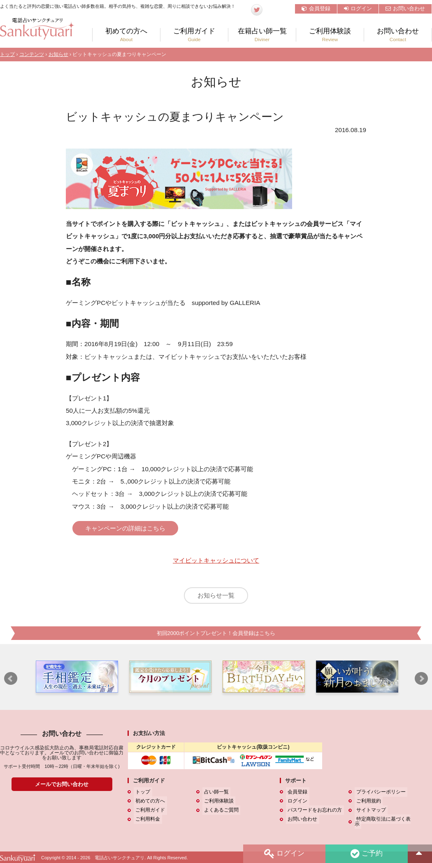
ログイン (358, 8)
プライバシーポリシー (379, 796)
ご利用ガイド (194, 35)
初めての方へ (126, 35)
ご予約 (366, 853)
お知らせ (58, 54)
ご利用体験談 (330, 35)
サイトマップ (369, 814)
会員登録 (316, 8)
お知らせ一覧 (216, 597)
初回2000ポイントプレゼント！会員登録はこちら (216, 637)
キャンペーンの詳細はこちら (131, 528)
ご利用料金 (146, 823)
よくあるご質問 (219, 814)
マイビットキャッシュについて (216, 561)
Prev (10, 682)
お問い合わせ (405, 8)
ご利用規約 (367, 805)
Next (421, 682)
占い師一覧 (214, 796)
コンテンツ (31, 54)
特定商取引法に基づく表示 (384, 823)
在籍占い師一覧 (262, 35)
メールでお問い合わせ (61, 788)
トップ (7, 54)
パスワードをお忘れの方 (313, 814)
